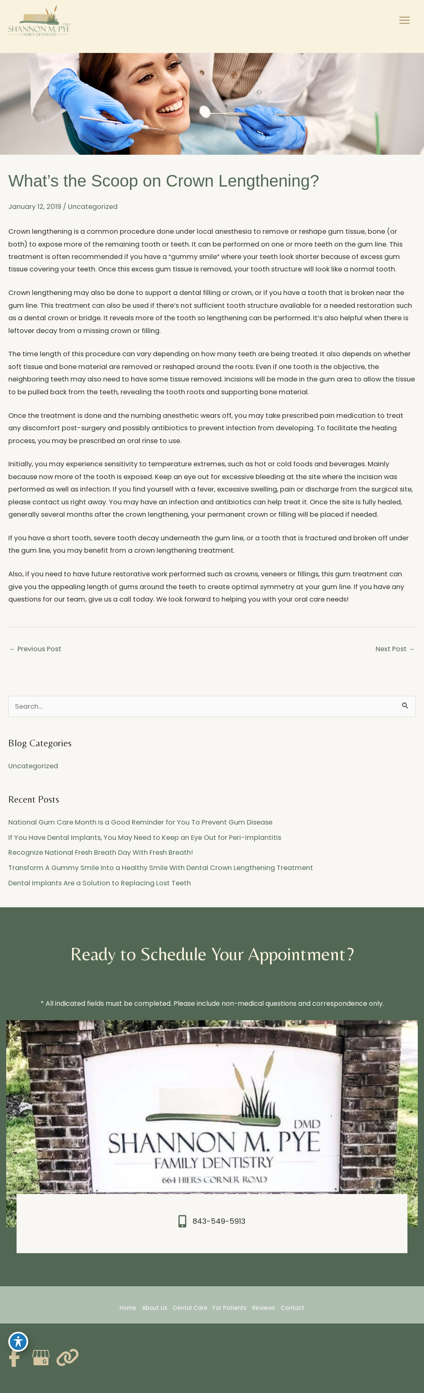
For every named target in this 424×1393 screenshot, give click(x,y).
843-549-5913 (219, 1221)
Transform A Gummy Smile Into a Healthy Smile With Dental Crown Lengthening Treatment (160, 868)
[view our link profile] (67, 1358)
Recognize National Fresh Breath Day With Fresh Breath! (100, 852)
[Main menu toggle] (404, 20)
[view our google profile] (41, 1358)
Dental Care (190, 1308)
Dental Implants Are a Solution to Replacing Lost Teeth (99, 883)
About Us (154, 1308)
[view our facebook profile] (14, 1358)
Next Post (395, 649)
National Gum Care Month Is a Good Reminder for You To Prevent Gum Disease (140, 822)
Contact (292, 1308)
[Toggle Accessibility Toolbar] (18, 1342)
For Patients (229, 1308)
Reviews (263, 1308)
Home (128, 1308)
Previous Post (35, 649)
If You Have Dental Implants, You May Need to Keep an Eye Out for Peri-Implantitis (144, 837)
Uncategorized (93, 206)
